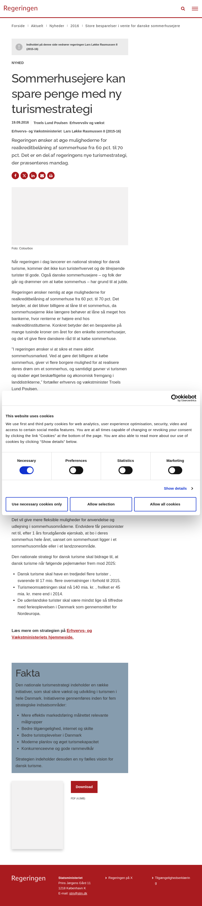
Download (84, 787)
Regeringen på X (120, 878)
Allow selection (101, 504)
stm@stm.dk (78, 893)
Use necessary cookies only (37, 504)
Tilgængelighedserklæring (172, 880)
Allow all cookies (165, 504)
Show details (175, 488)
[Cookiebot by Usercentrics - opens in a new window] (174, 398)
